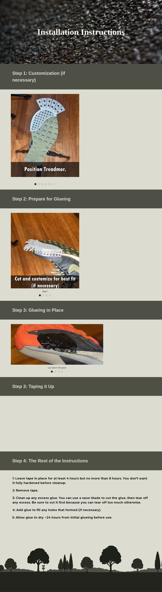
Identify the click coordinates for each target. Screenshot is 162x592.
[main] (81, 32)
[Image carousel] (45, 139)
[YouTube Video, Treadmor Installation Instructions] (45, 423)
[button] (157, 5)
